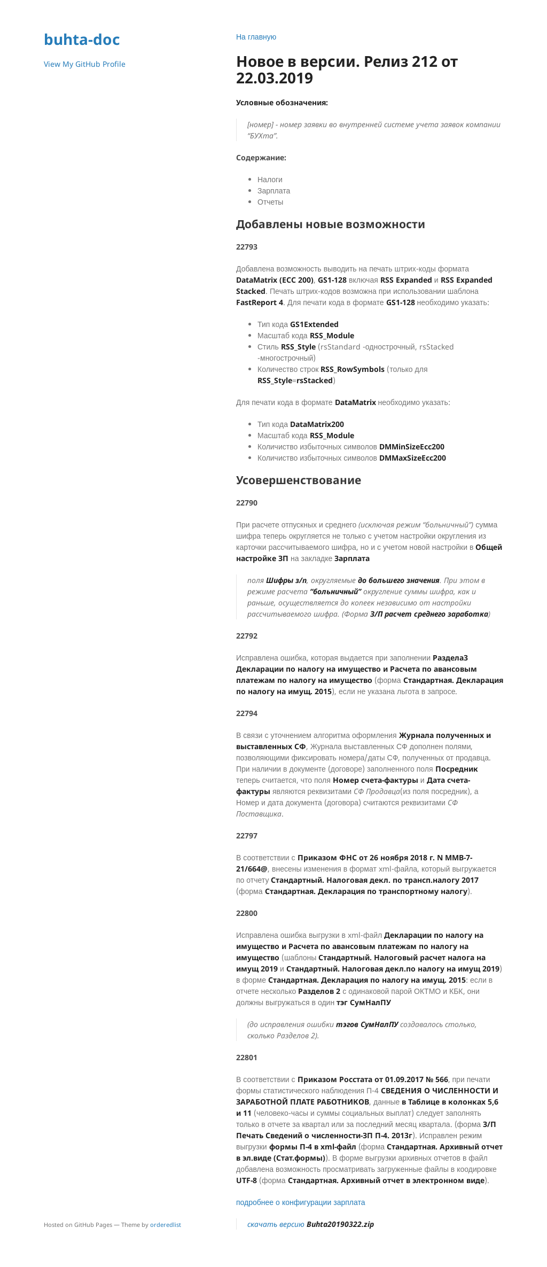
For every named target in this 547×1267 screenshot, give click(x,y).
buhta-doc (82, 39)
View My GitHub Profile (85, 64)
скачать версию (310, 1224)
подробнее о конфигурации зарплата (300, 1202)
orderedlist (165, 1225)
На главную (256, 37)
